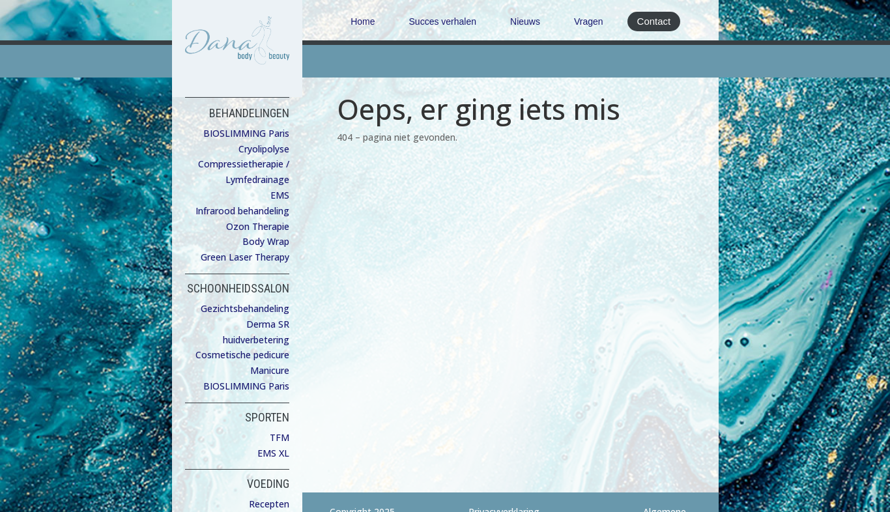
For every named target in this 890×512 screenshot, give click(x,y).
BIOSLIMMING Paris (246, 133)
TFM (279, 437)
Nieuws (525, 21)
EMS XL (273, 453)
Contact (654, 21)
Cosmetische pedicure (242, 354)
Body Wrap (265, 241)
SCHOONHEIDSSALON (238, 288)
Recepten (269, 504)
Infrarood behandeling (242, 211)
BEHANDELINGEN (249, 113)
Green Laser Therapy (245, 257)
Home (363, 21)
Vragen (588, 21)
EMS (279, 195)
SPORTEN (267, 417)
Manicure (269, 370)
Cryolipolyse (263, 149)
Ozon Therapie (257, 226)
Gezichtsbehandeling (245, 308)
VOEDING (268, 484)
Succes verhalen (443, 21)
